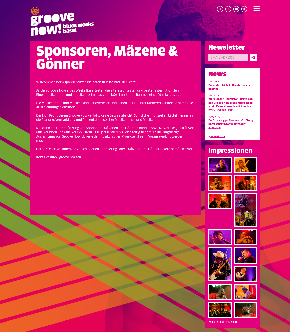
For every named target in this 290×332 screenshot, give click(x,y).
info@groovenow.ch (65, 157)
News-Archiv (216, 136)
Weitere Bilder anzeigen (222, 321)
